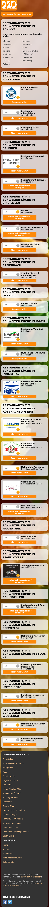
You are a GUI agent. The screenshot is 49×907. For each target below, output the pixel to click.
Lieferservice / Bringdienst (14, 810)
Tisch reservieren (19, 118)
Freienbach (27, 44)
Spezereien (8, 802)
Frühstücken (8, 759)
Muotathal (7, 54)
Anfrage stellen (19, 102)
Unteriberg (27, 61)
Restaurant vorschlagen (31, 877)
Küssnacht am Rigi (30, 51)
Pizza (5, 772)
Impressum (8, 854)
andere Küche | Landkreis (17, 14)
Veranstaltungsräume (12, 823)
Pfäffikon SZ (27, 54)
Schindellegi (8, 58)
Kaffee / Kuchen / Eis (12, 789)
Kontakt (6, 849)
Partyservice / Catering (13, 819)
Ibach (24, 48)
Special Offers (9, 806)
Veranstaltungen (10, 815)
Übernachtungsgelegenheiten (16, 832)
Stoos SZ (6, 61)
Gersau (6, 48)
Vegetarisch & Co (10, 781)
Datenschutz (8, 862)
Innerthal (6, 51)
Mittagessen (8, 768)
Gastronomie (8, 836)
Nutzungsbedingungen (12, 858)
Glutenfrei (7, 785)
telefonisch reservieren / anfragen (19, 187)
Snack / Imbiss (9, 776)
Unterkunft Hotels (10, 827)
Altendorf (7, 41)
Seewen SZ (27, 58)
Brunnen (26, 41)
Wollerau (6, 64)
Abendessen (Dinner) (12, 793)
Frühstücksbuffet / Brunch (14, 763)
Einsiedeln (7, 44)
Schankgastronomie (11, 798)
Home (5, 845)
